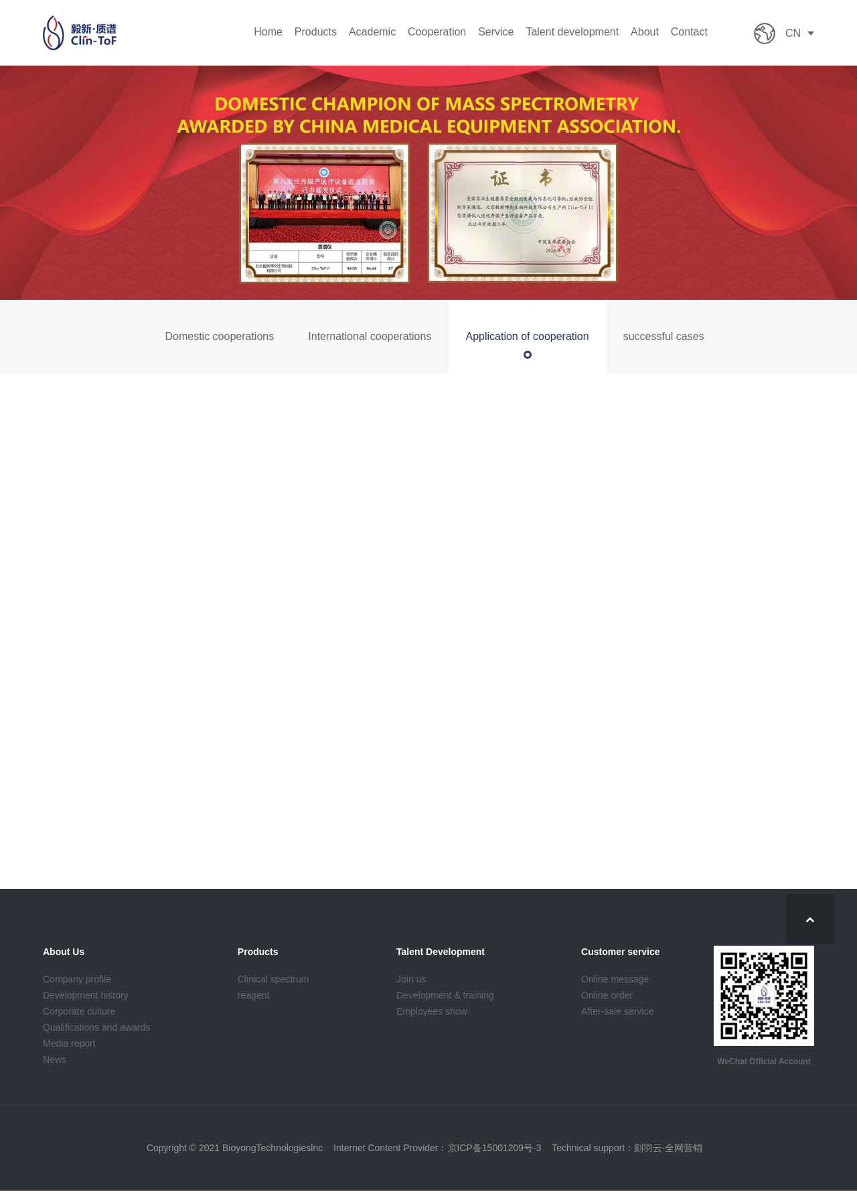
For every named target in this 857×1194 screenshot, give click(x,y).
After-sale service (617, 1014)
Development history (86, 998)
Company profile (77, 981)
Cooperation (437, 32)
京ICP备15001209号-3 (495, 1150)
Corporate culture (79, 1014)
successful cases (663, 336)
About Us (63, 954)
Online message (615, 981)
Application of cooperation (527, 336)
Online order (607, 998)
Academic (372, 32)
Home (268, 32)
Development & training (445, 998)
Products (316, 32)
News (54, 1062)
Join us (411, 981)
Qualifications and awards (96, 1030)
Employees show (431, 1014)
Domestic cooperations (219, 336)
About (645, 32)
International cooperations (369, 336)
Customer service (620, 954)
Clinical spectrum (273, 981)
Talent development (572, 32)
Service (496, 32)
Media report (69, 1046)
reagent (253, 998)
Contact (689, 32)
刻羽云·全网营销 (668, 1150)
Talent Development (440, 954)
